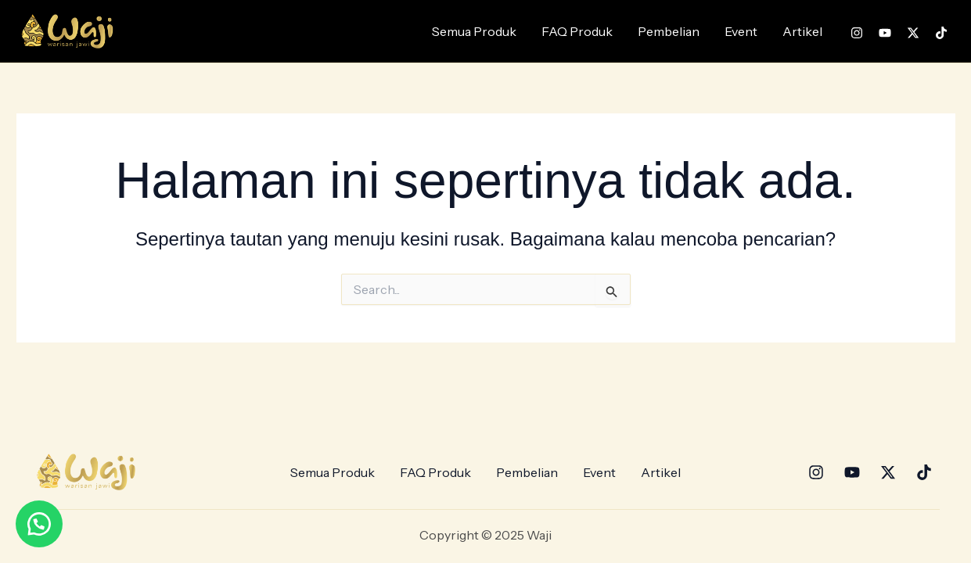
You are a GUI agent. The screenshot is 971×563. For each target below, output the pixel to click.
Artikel (802, 31)
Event (741, 31)
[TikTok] (941, 33)
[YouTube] (885, 33)
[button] (39, 523)
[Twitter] (913, 33)
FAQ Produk (577, 31)
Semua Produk (474, 31)
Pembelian (668, 31)
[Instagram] (857, 33)
